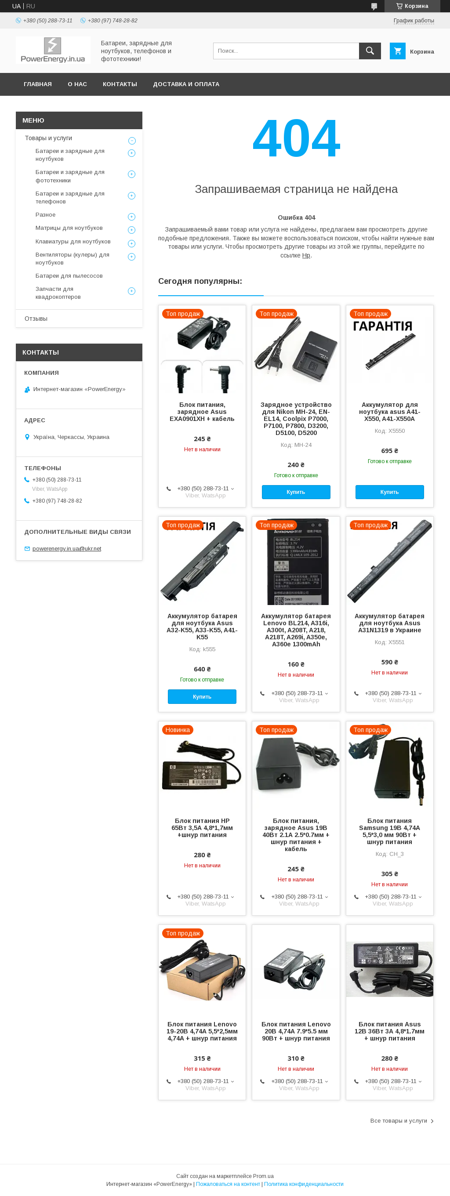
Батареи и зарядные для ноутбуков (70, 155)
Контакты (120, 84)
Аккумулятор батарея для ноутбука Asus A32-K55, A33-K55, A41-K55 (202, 626)
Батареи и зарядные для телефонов (70, 197)
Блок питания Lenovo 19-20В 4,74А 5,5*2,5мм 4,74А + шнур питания (202, 1031)
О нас (77, 84)
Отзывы (36, 318)
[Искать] (370, 51)
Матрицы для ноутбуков (69, 228)
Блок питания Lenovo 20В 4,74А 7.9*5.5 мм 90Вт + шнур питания (296, 1031)
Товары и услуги (48, 137)
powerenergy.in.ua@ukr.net (67, 548)
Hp (306, 255)
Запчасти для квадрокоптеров (58, 293)
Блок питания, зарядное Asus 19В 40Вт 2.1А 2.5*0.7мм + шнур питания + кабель (296, 834)
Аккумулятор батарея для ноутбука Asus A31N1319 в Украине (390, 623)
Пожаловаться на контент (228, 1184)
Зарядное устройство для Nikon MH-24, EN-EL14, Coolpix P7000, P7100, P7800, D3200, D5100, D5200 (296, 418)
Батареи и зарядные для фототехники (70, 176)
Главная (38, 84)
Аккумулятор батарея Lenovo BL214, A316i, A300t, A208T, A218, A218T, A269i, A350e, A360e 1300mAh (296, 630)
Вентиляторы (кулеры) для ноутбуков (72, 258)
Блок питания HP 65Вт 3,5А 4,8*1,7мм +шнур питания (202, 827)
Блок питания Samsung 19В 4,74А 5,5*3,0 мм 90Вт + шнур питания (389, 831)
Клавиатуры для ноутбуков (73, 241)
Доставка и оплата (186, 84)
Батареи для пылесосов (69, 275)
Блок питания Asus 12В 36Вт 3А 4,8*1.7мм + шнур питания (390, 1031)
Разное (45, 214)
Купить (296, 492)
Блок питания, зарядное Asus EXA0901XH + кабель (202, 411)
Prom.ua (263, 1176)
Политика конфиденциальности (304, 1184)
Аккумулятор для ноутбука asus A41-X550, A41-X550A (390, 411)
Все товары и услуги (398, 1120)
